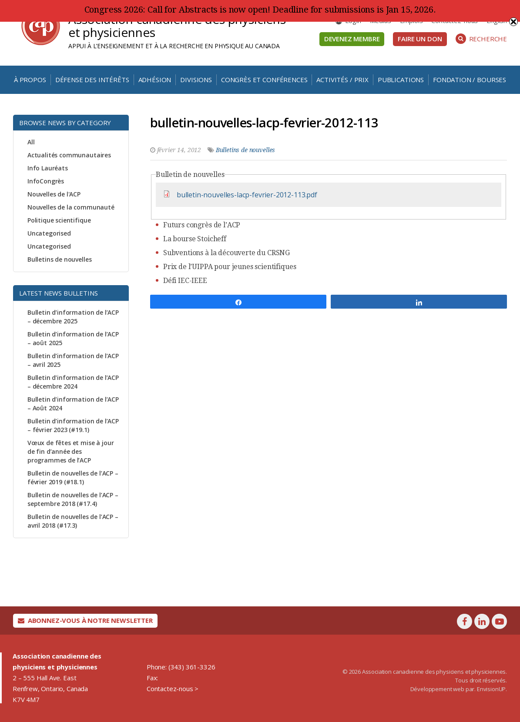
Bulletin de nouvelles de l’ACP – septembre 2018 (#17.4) (72, 499)
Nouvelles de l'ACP (54, 194)
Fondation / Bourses (469, 79)
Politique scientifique (59, 220)
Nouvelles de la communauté (70, 207)
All (31, 142)
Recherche (481, 38)
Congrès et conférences (264, 79)
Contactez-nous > (172, 688)
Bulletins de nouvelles (59, 259)
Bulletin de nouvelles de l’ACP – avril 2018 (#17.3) (72, 520)
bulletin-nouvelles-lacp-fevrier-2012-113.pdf (247, 195)
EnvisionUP (491, 689)
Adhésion (154, 79)
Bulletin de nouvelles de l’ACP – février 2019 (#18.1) (72, 477)
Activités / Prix (342, 79)
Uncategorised (49, 233)
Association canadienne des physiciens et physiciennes (177, 25)
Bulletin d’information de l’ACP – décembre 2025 (73, 316)
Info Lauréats (47, 168)
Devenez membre (352, 38)
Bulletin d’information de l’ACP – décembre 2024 (73, 381)
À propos (30, 79)
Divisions (196, 79)
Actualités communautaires (69, 155)
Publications (401, 79)
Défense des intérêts (92, 79)
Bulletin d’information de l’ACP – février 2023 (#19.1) (73, 425)
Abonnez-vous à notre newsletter (85, 620)
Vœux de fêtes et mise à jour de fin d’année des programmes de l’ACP (70, 451)
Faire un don (420, 38)
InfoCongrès (45, 181)
